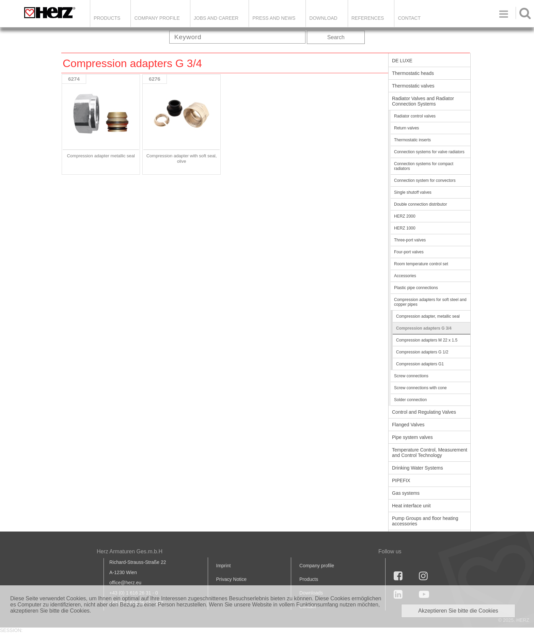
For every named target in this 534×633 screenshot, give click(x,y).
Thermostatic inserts (412, 140)
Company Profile (156, 18)
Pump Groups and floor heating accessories (425, 521)
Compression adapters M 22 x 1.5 (426, 340)
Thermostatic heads (413, 73)
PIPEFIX (401, 480)
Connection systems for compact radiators (423, 166)
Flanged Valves (408, 424)
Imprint (223, 565)
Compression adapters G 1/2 (422, 352)
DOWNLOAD (323, 18)
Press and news (273, 18)
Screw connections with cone (420, 387)
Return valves (406, 128)
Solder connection (410, 399)
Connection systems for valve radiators (429, 151)
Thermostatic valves (413, 86)
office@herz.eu (125, 582)
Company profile (316, 565)
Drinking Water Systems (417, 468)
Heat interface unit (411, 505)
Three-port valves (410, 240)
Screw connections (411, 376)
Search (336, 37)
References (367, 18)
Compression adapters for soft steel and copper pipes (430, 302)
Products (107, 18)
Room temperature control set (421, 264)
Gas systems (406, 493)
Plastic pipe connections (416, 287)
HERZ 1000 (404, 228)
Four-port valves (409, 252)
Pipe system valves (412, 437)
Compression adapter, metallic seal (428, 316)
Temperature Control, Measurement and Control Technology (429, 452)
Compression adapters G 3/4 (424, 328)
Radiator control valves (415, 116)
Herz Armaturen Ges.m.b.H (129, 551)
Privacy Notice (231, 579)
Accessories (405, 275)
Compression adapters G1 (420, 364)
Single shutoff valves (412, 192)
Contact (409, 18)
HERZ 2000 (404, 216)
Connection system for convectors (425, 180)
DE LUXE (402, 60)
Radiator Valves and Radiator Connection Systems (423, 101)
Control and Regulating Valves (424, 412)
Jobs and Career (216, 18)
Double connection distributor (420, 204)
